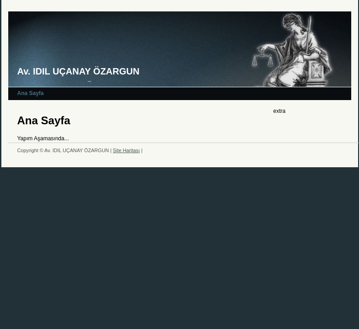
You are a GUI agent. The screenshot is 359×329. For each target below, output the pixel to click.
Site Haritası (126, 150)
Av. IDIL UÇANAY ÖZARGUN (78, 71)
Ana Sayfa (30, 93)
